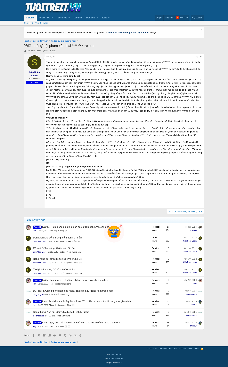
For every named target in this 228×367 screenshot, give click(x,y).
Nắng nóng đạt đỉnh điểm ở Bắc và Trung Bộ (57, 258)
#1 (201, 57)
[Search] (197, 18)
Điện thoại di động (57, 231)
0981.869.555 (116, 354)
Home (196, 349)
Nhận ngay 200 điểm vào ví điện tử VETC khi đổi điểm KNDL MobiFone (81, 322)
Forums (30, 17)
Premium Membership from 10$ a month (128, 32)
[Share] (197, 57)
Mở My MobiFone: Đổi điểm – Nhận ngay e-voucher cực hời (75, 280)
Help (190, 349)
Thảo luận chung (62, 295)
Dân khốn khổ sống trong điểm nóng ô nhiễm (57, 237)
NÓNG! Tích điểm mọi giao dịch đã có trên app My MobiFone (75, 227)
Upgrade (77, 17)
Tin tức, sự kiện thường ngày (70, 241)
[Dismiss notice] (201, 30)
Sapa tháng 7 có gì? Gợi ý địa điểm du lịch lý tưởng (61, 312)
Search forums (41, 23)
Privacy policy (180, 349)
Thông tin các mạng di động (60, 284)
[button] (52, 18)
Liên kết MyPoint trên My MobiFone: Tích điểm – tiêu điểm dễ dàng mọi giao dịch (86, 301)
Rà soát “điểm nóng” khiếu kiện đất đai (54, 248)
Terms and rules (165, 349)
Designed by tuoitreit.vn (114, 363)
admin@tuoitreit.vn (116, 358)
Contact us (151, 349)
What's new (44, 17)
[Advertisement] (151, 7)
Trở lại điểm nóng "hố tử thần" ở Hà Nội (54, 269)
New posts (28, 23)
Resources (61, 17)
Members (90, 17)
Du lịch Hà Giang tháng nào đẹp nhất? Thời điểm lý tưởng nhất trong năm (73, 290)
